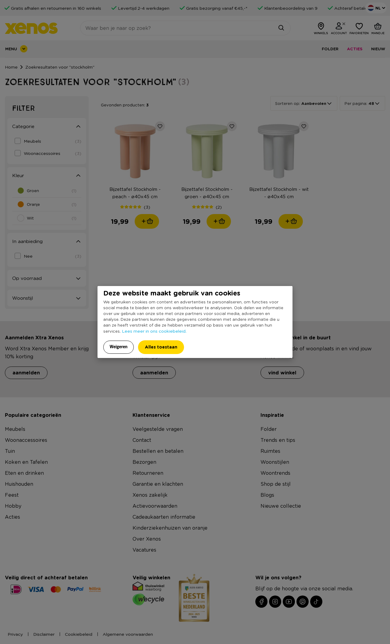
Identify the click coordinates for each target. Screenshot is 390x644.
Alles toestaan (161, 347)
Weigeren (119, 346)
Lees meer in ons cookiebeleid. (154, 331)
